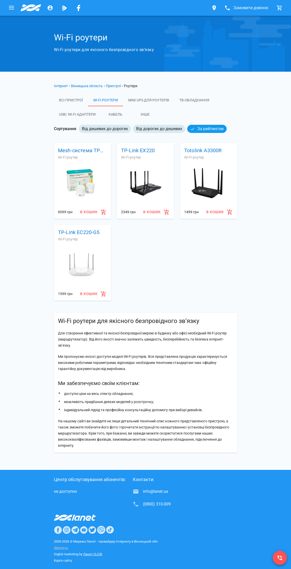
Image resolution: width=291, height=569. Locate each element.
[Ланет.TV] (64, 8)
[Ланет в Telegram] (75, 530)
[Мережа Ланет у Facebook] (78, 8)
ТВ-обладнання (194, 100)
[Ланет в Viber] (101, 530)
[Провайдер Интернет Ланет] (81, 518)
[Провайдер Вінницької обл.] (31, 8)
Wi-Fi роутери (105, 100)
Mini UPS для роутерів (148, 100)
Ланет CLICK (92, 554)
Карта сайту (63, 560)
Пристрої (113, 86)
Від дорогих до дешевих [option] (159, 128)
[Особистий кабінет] (50, 8)
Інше (145, 114)
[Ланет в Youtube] (84, 530)
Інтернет (61, 86)
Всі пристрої (71, 100)
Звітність (61, 548)
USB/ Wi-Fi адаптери (77, 114)
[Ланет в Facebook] (58, 530)
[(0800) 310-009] (280, 558)
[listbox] (153, 129)
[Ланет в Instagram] (67, 530)
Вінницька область (87, 86)
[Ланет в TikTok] (110, 530)
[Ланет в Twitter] (92, 530)
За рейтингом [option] (207, 128)
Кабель (115, 114)
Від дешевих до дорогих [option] (105, 128)
